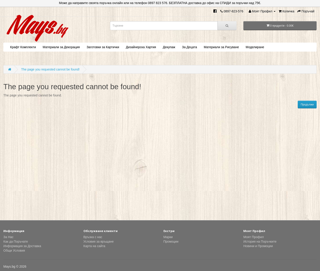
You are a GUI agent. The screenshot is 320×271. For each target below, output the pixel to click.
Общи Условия (14, 250)
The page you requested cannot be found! (50, 69)
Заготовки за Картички (103, 47)
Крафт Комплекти (23, 47)
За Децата (189, 47)
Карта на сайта (94, 246)
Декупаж (169, 47)
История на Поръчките (259, 241)
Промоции (171, 241)
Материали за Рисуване (221, 47)
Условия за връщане (98, 241)
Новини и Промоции (258, 246)
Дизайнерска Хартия (141, 47)
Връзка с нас (92, 237)
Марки (168, 237)
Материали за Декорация (61, 47)
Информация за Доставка (22, 246)
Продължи (307, 104)
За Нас (8, 237)
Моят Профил (253, 237)
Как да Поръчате (15, 241)
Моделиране (255, 47)
